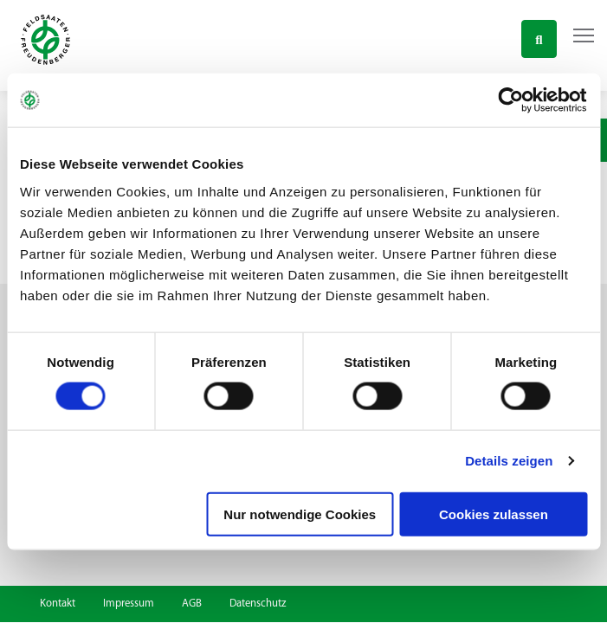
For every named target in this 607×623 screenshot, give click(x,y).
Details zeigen (508, 460)
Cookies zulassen (493, 513)
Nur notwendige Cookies (299, 513)
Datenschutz (257, 603)
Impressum (128, 603)
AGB (192, 603)
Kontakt (57, 603)
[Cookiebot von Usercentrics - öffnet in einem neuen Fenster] (511, 100)
